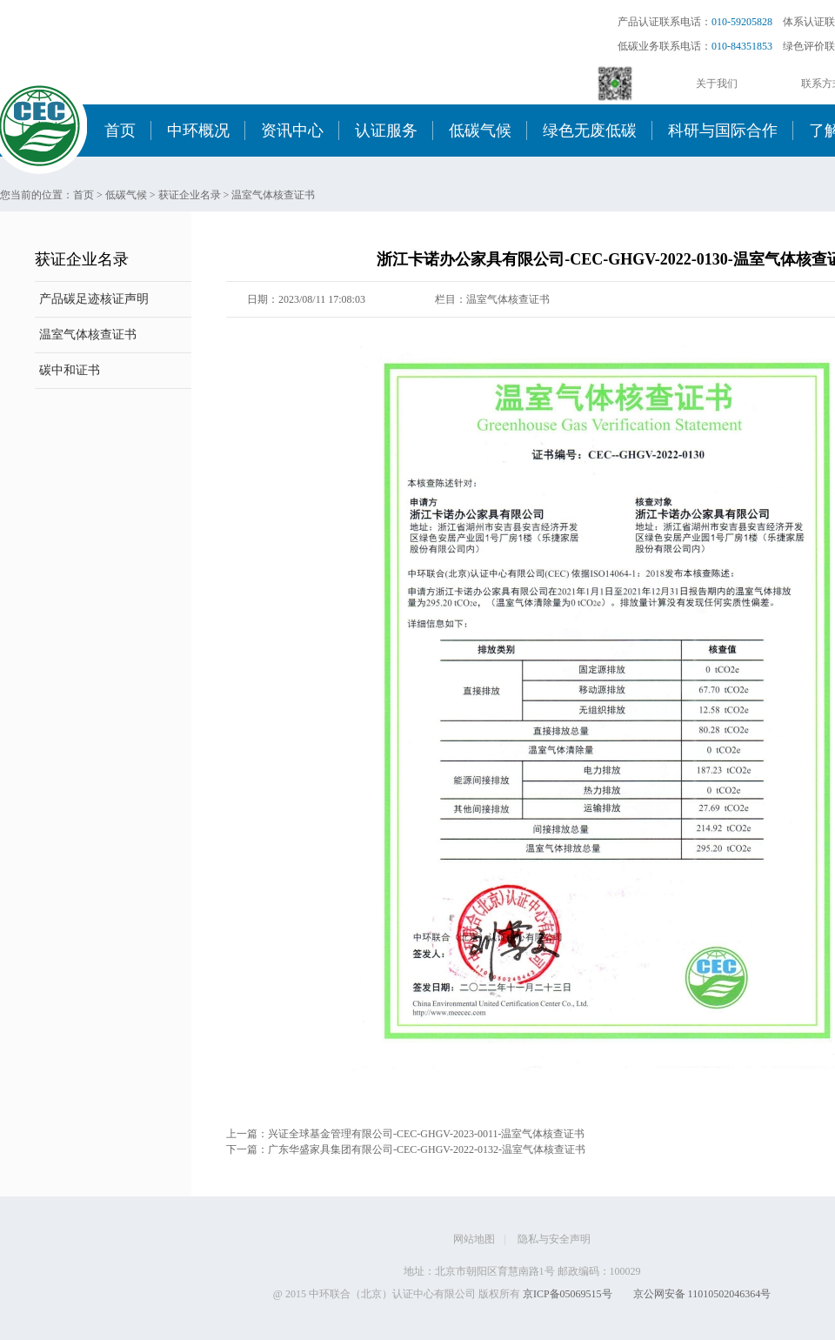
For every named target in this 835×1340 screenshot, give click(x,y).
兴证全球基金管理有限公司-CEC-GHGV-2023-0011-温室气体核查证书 (426, 1134)
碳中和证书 (69, 370)
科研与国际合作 (723, 130)
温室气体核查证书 (273, 195)
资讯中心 (292, 130)
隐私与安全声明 (554, 1239)
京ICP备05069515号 (567, 1294)
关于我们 (717, 83)
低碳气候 (480, 130)
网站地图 (474, 1239)
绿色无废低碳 (590, 130)
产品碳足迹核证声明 (94, 298)
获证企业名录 (189, 195)
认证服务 (386, 130)
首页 (120, 130)
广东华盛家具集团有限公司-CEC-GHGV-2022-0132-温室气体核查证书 (426, 1149)
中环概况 (198, 130)
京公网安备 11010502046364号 (702, 1294)
